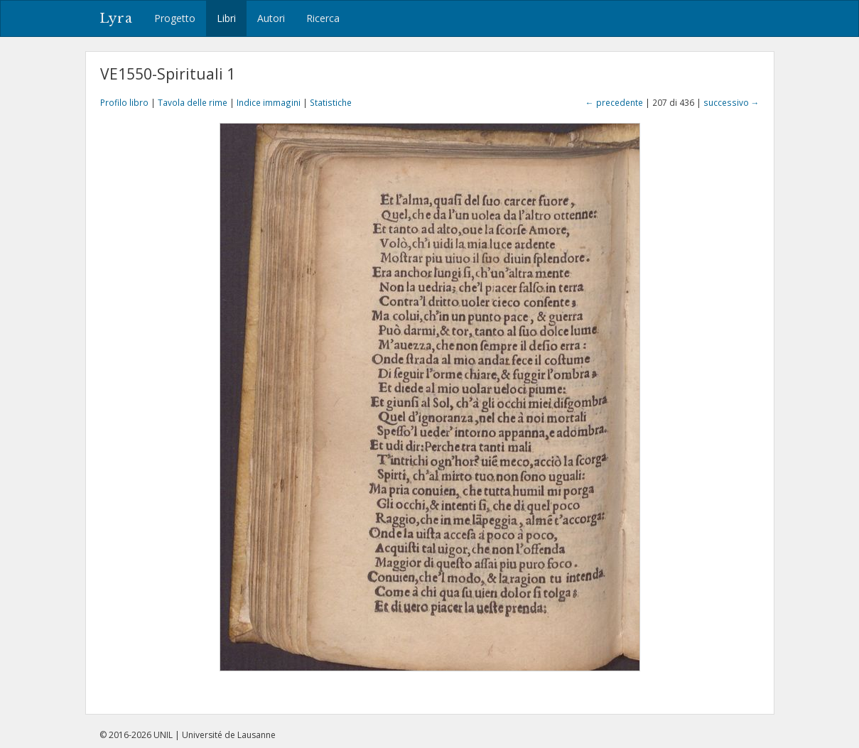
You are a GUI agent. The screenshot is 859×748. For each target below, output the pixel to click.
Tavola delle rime (192, 102)
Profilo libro (124, 102)
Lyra (116, 18)
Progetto (174, 18)
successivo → (731, 102)
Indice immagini (269, 102)
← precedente (614, 102)
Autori (271, 18)
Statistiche (331, 102)
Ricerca (323, 18)
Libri (226, 18)
